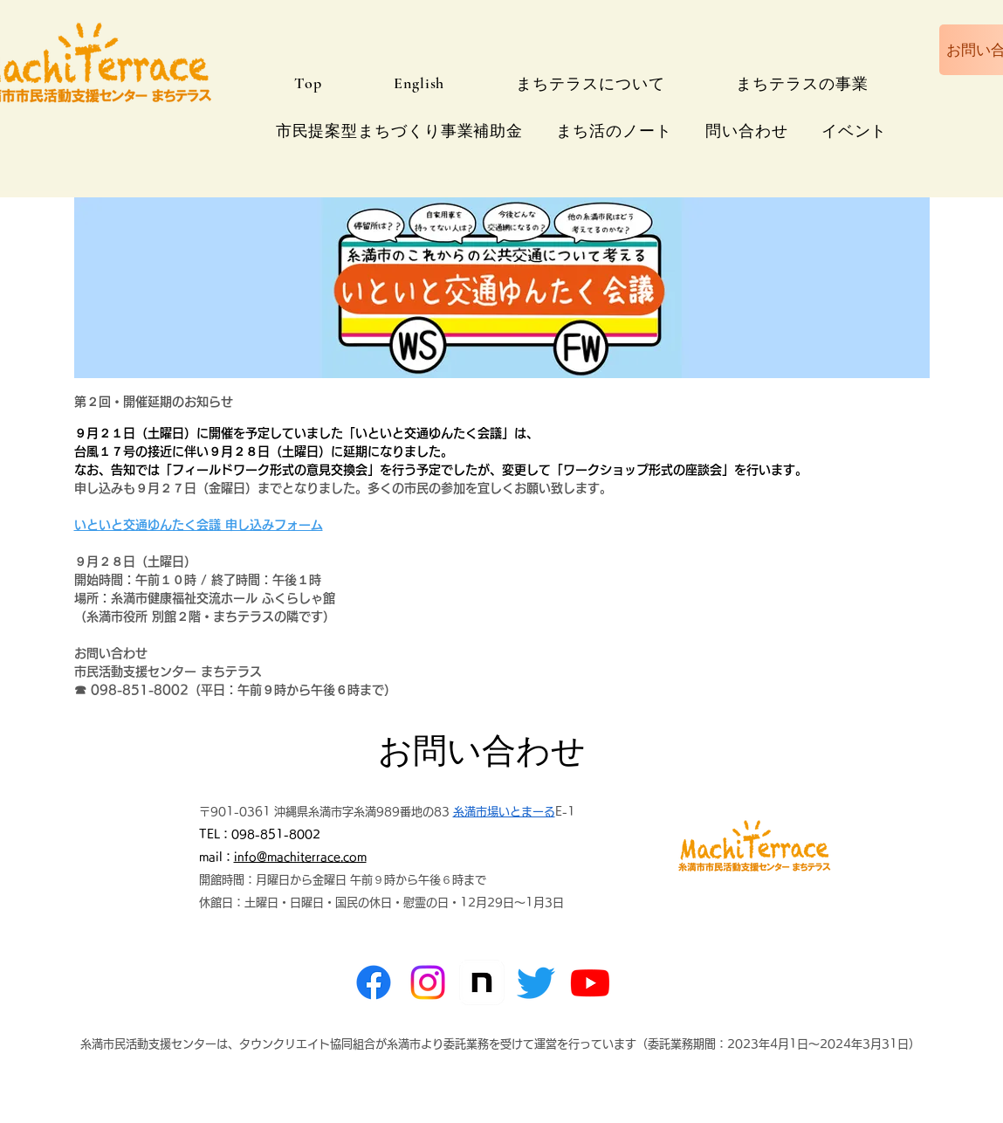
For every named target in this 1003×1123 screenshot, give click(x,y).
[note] (482, 982)
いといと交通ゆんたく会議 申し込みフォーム (198, 525)
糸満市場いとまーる (504, 811)
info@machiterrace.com (300, 857)
